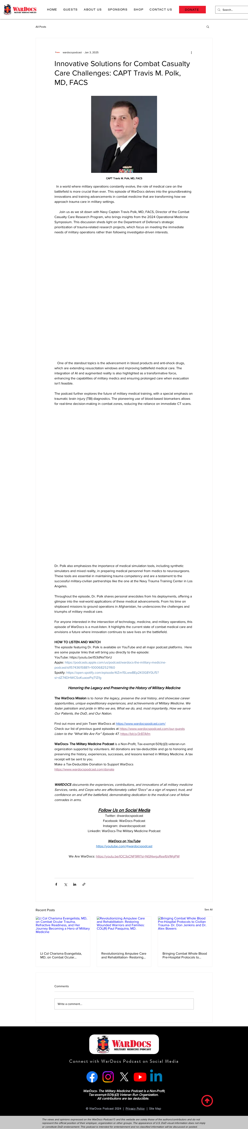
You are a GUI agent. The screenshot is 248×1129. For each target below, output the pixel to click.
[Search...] (233, 9)
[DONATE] (192, 9)
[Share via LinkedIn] (74, 884)
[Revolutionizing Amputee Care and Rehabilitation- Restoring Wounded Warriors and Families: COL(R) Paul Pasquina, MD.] (124, 932)
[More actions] (191, 52)
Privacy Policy (135, 1108)
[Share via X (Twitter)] (65, 884)
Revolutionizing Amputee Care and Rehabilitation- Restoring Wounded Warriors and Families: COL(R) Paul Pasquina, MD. (123, 955)
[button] (70, 10)
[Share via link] (84, 884)
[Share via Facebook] (56, 884)
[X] (124, 1076)
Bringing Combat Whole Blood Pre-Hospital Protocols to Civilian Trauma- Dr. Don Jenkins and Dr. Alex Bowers (185, 955)
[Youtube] (140, 1076)
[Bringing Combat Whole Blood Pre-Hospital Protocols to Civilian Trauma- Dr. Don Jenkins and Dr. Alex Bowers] (185, 932)
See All (209, 909)
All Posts (41, 26)
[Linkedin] (156, 1076)
